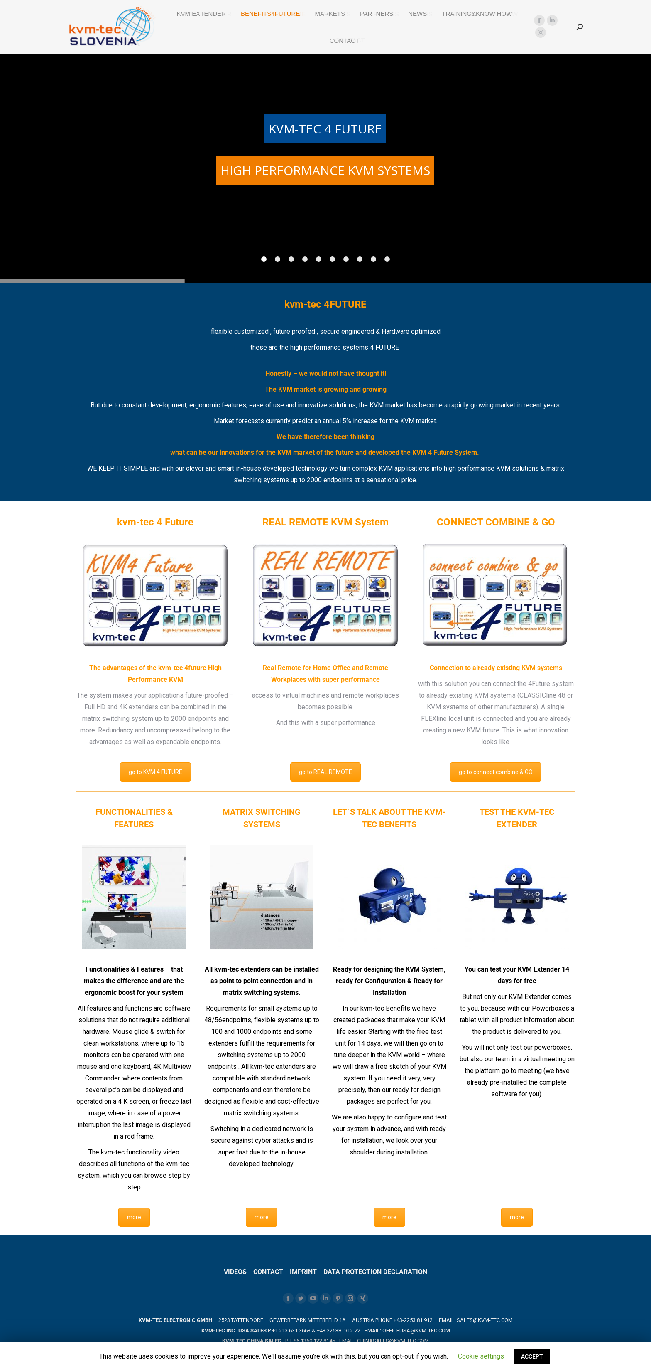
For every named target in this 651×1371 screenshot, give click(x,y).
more (134, 1217)
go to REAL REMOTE (325, 772)
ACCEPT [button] (532, 1356)
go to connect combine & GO (496, 772)
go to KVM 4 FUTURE (155, 772)
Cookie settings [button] (481, 1356)
